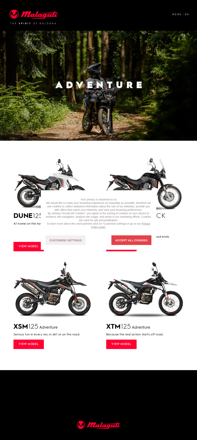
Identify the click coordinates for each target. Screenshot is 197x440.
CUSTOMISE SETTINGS (65, 240)
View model (29, 246)
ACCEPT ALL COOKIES (131, 240)
